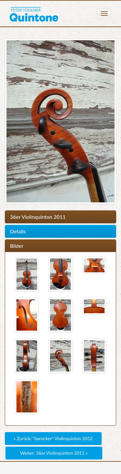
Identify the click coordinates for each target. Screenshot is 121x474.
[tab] (60, 217)
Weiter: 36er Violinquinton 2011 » (54, 453)
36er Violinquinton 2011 (38, 217)
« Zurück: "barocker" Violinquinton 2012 (53, 438)
